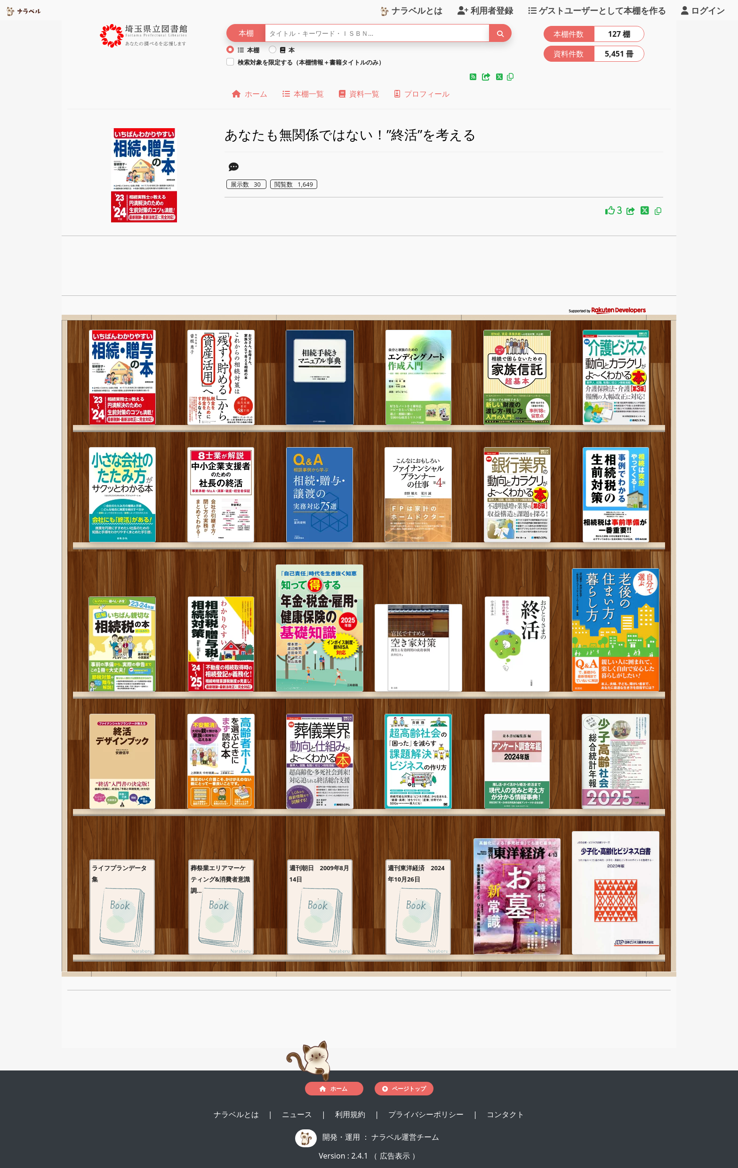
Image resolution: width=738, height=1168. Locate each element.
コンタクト (505, 1114)
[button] (474, 77)
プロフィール (421, 94)
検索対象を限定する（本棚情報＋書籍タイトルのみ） (311, 62)
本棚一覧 (303, 94)
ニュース (298, 1114)
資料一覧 (359, 94)
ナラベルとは (411, 10)
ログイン (703, 10)
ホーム (249, 94)
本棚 (248, 50)
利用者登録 (485, 10)
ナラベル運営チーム (405, 1137)
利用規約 (351, 1114)
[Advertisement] (369, 268)
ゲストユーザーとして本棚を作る (597, 10)
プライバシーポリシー (426, 1114)
